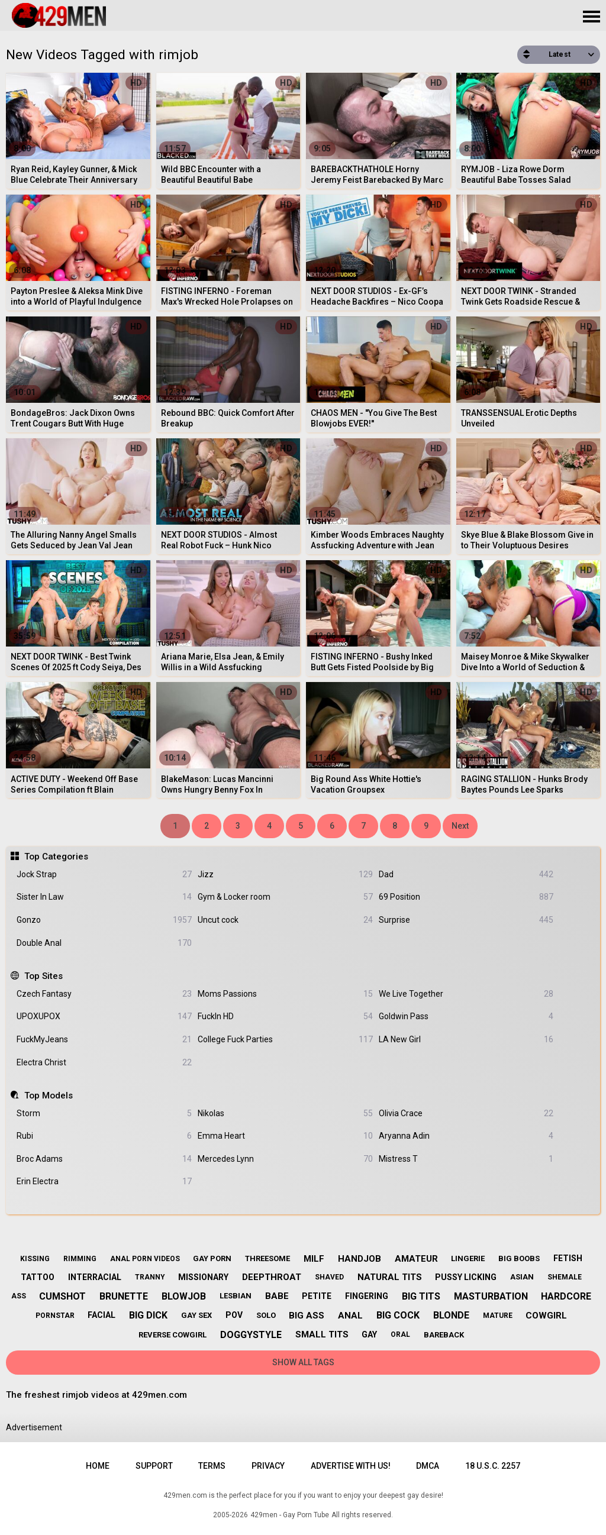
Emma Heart (285, 1136)
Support (154, 1466)
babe (277, 1296)
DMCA (427, 1466)
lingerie (468, 1258)
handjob (359, 1258)
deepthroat (271, 1277)
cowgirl (546, 1315)
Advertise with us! (351, 1466)
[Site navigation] (591, 17)
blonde (451, 1315)
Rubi (104, 1136)
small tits (322, 1334)
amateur (416, 1258)
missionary (203, 1277)
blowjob (184, 1296)
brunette (123, 1296)
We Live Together (466, 994)
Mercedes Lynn (285, 1159)
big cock (398, 1315)
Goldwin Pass (466, 1017)
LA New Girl (466, 1040)
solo (266, 1315)
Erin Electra (104, 1182)
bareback (444, 1334)
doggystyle (251, 1334)
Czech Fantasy (104, 994)
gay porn (212, 1258)
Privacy (268, 1466)
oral (400, 1334)
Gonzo (104, 920)
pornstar (55, 1315)
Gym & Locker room (285, 897)
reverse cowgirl (172, 1334)
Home (97, 1466)
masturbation (491, 1296)
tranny (150, 1277)
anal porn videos (145, 1259)
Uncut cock (285, 920)
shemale (564, 1277)
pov (234, 1315)
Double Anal (104, 943)
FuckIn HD (285, 1017)
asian (522, 1276)
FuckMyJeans (104, 1040)
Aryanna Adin (466, 1136)
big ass (306, 1315)
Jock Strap (104, 875)
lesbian (236, 1295)
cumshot (62, 1296)
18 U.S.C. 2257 (492, 1466)
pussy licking (466, 1277)
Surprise (466, 920)
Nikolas (285, 1114)
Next (460, 825)
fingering (366, 1296)
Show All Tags (303, 1362)
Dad (466, 875)
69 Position (466, 897)
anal (350, 1315)
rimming (79, 1259)
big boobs (519, 1258)
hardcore (566, 1296)
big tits (421, 1296)
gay (369, 1334)
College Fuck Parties (285, 1040)
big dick (148, 1315)
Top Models (48, 1095)
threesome (267, 1258)
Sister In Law (104, 897)
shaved (329, 1277)
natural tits (389, 1277)
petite (316, 1296)
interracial (94, 1277)
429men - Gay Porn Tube (289, 1515)
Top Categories (56, 856)
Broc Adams (104, 1159)
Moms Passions (285, 994)
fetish (567, 1258)
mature (497, 1315)
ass (18, 1296)
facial (101, 1315)
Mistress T (466, 1159)
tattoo (37, 1277)
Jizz (285, 875)
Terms (211, 1466)
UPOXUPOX (104, 1017)
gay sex (196, 1315)
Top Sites (43, 976)
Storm (104, 1114)
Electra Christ (104, 1063)
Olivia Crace (466, 1114)
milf (314, 1258)
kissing (35, 1259)
